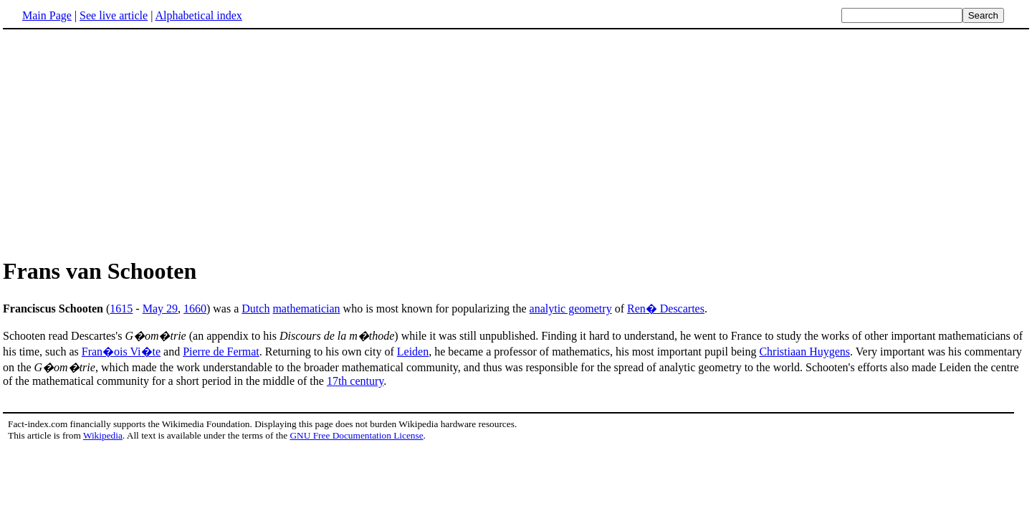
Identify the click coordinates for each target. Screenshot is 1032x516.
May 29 (160, 308)
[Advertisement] (123, 142)
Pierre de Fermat (221, 351)
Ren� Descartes (665, 308)
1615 (121, 308)
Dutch (255, 308)
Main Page (47, 15)
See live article (114, 15)
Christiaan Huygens (804, 351)
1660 (194, 308)
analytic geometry (571, 308)
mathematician (306, 308)
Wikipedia (103, 435)
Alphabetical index (198, 15)
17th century (355, 381)
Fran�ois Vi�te (121, 351)
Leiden (413, 351)
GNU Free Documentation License (356, 435)
